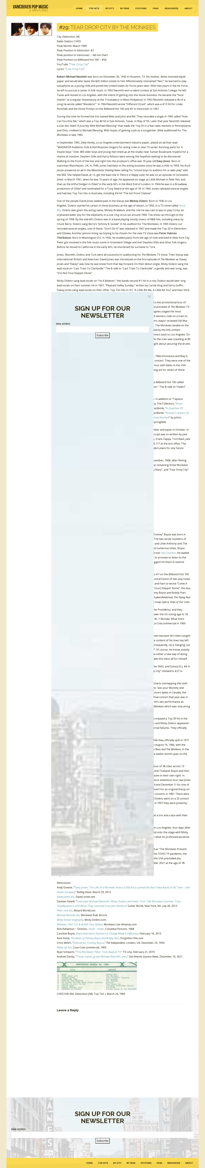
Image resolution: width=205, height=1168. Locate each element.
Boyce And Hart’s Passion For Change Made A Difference (107, 933)
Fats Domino (168, 553)
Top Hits (94, 8)
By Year (124, 8)
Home (79, 8)
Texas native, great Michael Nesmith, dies (102, 956)
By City (110, 8)
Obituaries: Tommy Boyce (88, 943)
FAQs (156, 8)
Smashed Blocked (158, 417)
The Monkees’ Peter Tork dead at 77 (98, 952)
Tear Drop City (79, 64)
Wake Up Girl (64, 947)
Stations (141, 8)
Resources (171, 8)
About (188, 8)
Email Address (18, 1129)
